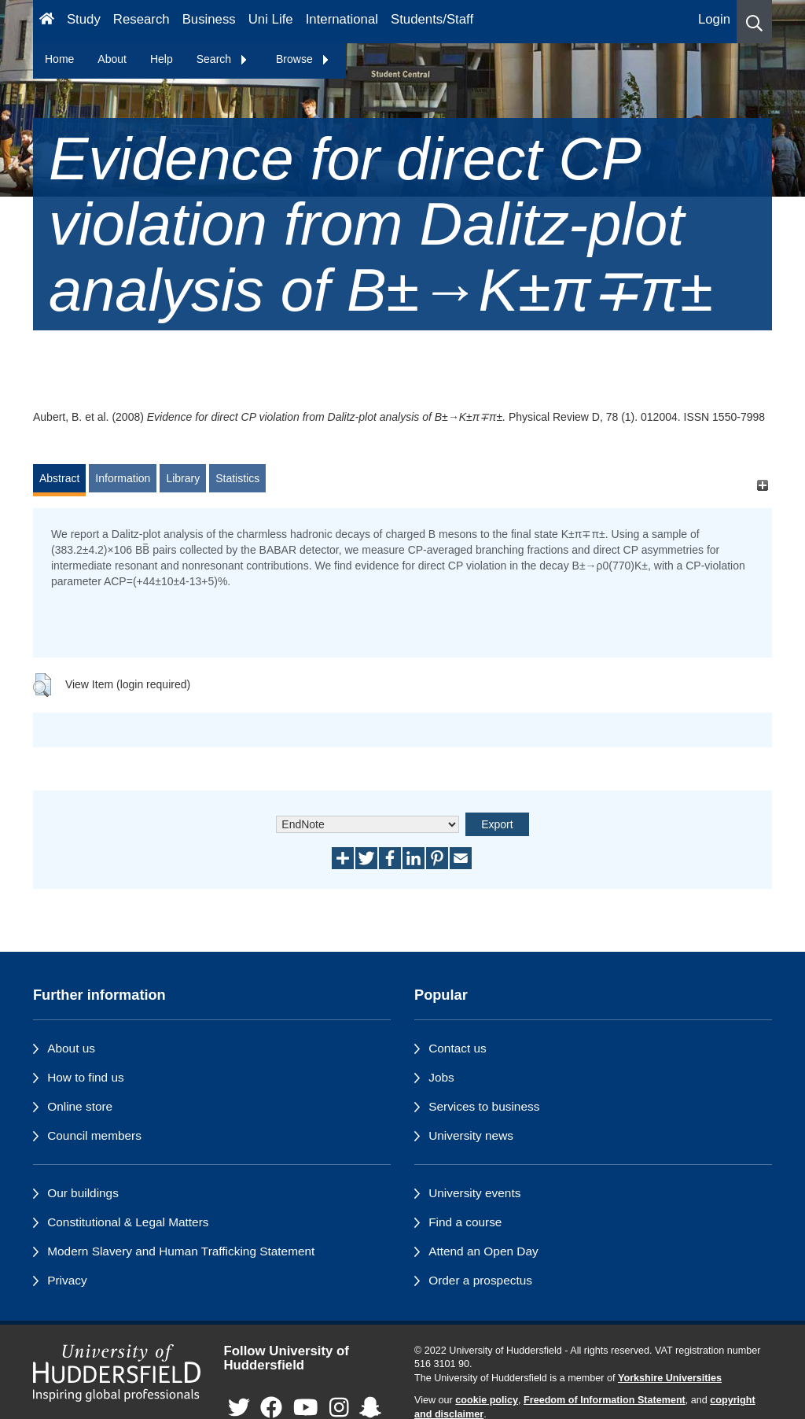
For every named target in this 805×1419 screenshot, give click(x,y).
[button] (754, 21)
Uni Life (270, 19)
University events (474, 1193)
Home (59, 59)
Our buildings (83, 1193)
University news (470, 1135)
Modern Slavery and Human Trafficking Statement (180, 1251)
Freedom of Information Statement (605, 1400)
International (342, 19)
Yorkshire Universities (670, 1378)
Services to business (483, 1106)
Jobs (441, 1077)
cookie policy (486, 1400)
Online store (79, 1106)
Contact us (457, 1048)
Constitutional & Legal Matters (127, 1222)
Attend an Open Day (483, 1251)
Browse (303, 59)
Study (84, 19)
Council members (94, 1135)
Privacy (66, 1280)
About (112, 59)
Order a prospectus (480, 1280)
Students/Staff (432, 19)
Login (714, 19)
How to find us (85, 1077)
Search (222, 59)
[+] (762, 486)
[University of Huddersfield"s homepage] (116, 1373)
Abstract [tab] (59, 478)
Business (209, 19)
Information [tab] (122, 478)
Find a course (465, 1222)
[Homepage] (47, 21)
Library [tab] (183, 478)
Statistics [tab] (237, 478)
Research (141, 19)
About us (71, 1048)
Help (161, 59)
